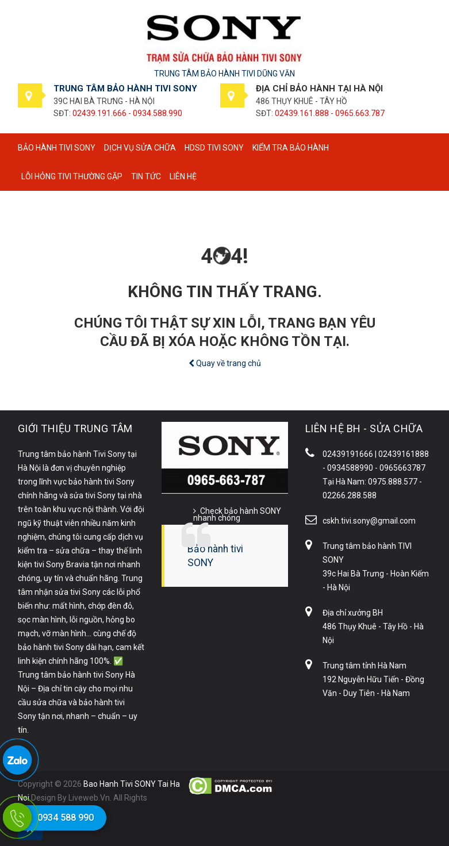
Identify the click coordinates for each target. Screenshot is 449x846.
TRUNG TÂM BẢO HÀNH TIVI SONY (125, 88)
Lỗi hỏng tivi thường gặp (71, 176)
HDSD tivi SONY (214, 147)
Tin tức (146, 176)
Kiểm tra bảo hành (290, 147)
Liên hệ (183, 176)
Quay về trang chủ (225, 363)
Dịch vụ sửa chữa (140, 147)
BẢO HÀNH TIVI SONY (56, 147)
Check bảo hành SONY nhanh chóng (237, 514)
